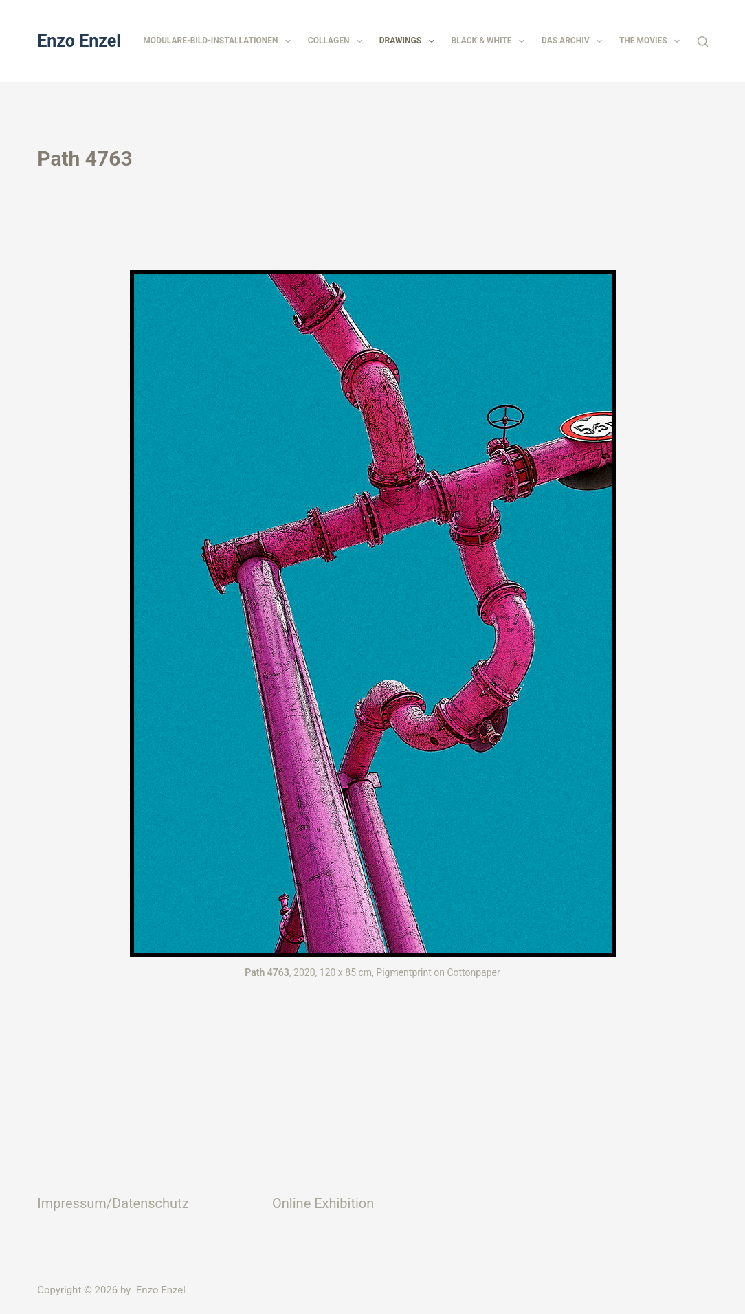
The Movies (652, 41)
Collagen (338, 41)
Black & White (491, 41)
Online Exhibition (323, 1203)
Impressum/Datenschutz (112, 1203)
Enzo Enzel (79, 41)
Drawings (409, 41)
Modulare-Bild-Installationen (219, 41)
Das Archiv (575, 41)
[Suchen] (703, 41)
